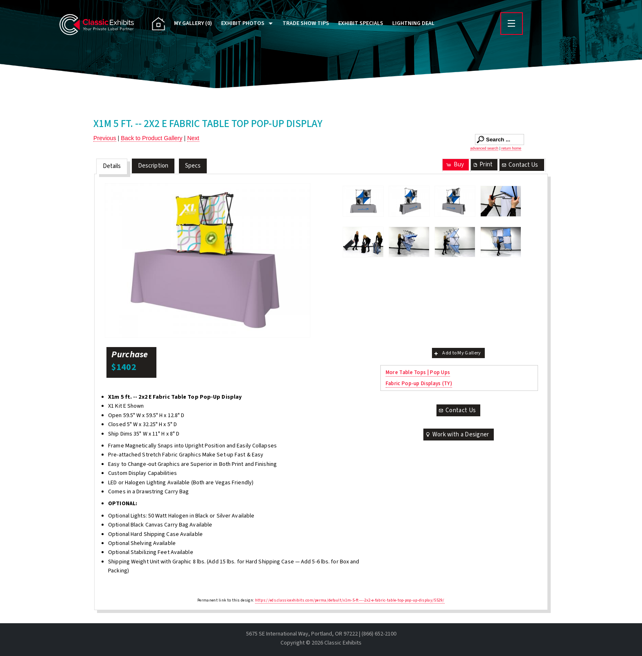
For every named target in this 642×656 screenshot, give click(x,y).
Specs (193, 165)
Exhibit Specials (360, 23)
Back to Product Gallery (151, 138)
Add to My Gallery (457, 353)
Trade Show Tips (306, 23)
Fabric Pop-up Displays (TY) (419, 383)
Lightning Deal (413, 23)
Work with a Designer (457, 434)
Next (193, 138)
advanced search (484, 148)
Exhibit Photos (242, 23)
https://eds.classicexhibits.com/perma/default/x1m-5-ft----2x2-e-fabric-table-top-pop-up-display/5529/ (350, 600)
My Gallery (193, 23)
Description (153, 165)
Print (482, 164)
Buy (454, 164)
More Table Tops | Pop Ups (418, 372)
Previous (104, 138)
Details (112, 166)
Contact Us (519, 165)
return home (511, 148)
